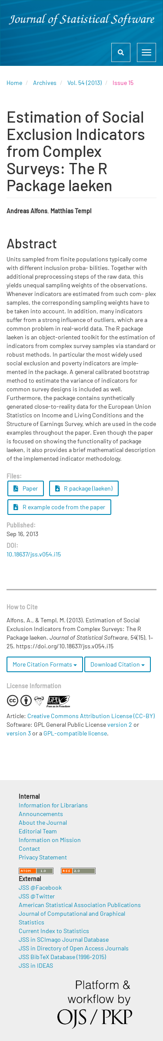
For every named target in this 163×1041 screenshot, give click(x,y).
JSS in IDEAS (36, 965)
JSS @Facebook (40, 887)
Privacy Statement (43, 857)
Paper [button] (25, 488)
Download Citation (117, 664)
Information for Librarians (53, 805)
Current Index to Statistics (54, 930)
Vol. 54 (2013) (84, 82)
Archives (45, 82)
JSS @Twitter (37, 896)
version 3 (19, 733)
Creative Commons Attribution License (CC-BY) (91, 715)
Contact (29, 848)
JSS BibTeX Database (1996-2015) (62, 956)
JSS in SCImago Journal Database (64, 939)
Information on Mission (50, 839)
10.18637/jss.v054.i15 (34, 554)
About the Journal (43, 822)
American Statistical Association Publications (80, 904)
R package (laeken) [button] (84, 488)
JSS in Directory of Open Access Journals (74, 948)
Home (14, 82)
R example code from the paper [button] (59, 507)
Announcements (41, 813)
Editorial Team (38, 831)
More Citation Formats (45, 664)
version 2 (119, 724)
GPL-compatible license (75, 733)
